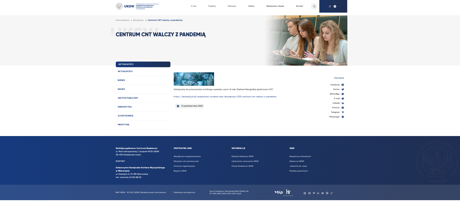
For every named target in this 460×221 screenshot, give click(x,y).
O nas (193, 6)
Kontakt (299, 6)
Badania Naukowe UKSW (243, 156)
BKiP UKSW (121, 192)
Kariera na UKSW (297, 161)
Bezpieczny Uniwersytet (300, 156)
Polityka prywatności (299, 171)
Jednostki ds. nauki (298, 166)
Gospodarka (125, 116)
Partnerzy (232, 6)
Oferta (251, 6)
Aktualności (125, 71)
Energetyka (125, 107)
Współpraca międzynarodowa (187, 156)
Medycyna (123, 125)
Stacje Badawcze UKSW (242, 166)
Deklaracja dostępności (184, 192)
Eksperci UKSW (180, 171)
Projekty (212, 6)
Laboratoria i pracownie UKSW (245, 161)
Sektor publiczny (128, 98)
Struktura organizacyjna (184, 166)
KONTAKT (120, 161)
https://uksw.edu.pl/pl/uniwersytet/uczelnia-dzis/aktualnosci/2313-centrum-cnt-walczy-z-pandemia (225, 97)
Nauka (121, 89)
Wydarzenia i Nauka (275, 6)
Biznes (121, 80)
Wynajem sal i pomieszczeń (186, 161)
